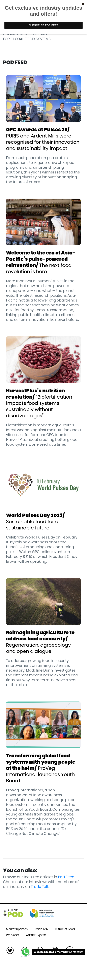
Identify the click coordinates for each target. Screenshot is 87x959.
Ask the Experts (36, 935)
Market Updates (17, 929)
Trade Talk (40, 887)
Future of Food (65, 929)
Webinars (12, 935)
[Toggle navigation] (78, 9)
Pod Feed (66, 877)
